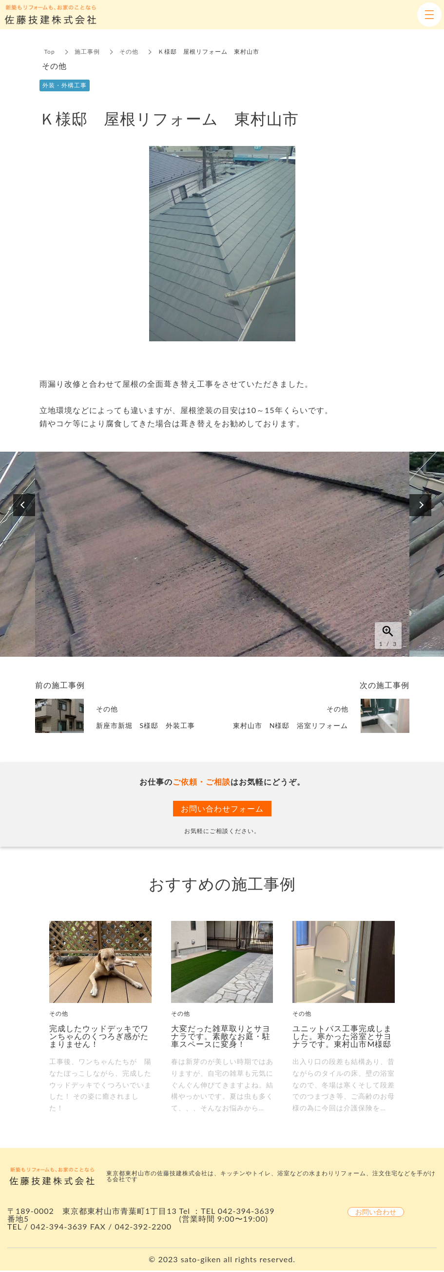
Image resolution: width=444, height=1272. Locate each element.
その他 (128, 51)
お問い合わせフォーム (222, 808)
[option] (222, 554)
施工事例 (87, 51)
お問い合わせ (375, 1212)
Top (49, 51)
